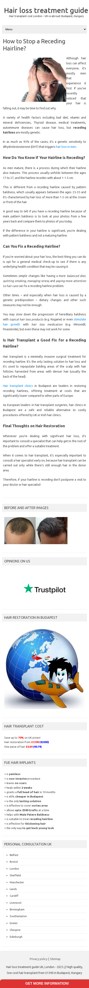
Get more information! (47, 983)
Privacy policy (38, 959)
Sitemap (55, 959)
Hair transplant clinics (18, 386)
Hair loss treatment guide (46, 10)
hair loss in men (66, 146)
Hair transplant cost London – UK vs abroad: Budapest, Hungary (46, 16)
